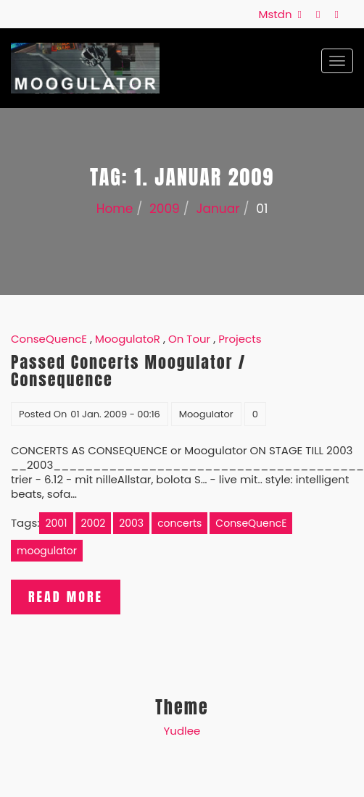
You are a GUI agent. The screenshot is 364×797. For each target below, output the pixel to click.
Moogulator (206, 414)
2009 (164, 208)
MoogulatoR (127, 338)
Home (114, 208)
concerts (179, 523)
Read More (65, 596)
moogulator (47, 550)
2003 (131, 523)
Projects (239, 338)
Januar (217, 208)
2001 (56, 523)
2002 (93, 523)
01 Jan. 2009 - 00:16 (115, 414)
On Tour (189, 338)
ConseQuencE (49, 338)
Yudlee (182, 730)
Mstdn (278, 14)
